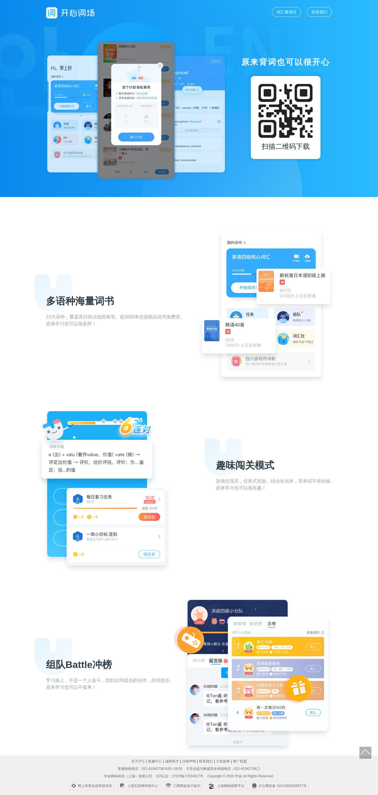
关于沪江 (138, 761)
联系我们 (319, 12)
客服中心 (155, 761)
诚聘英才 (172, 761)
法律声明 (189, 761)
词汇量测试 (286, 12)
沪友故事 (223, 761)
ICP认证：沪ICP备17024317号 (179, 776)
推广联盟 (240, 761)
